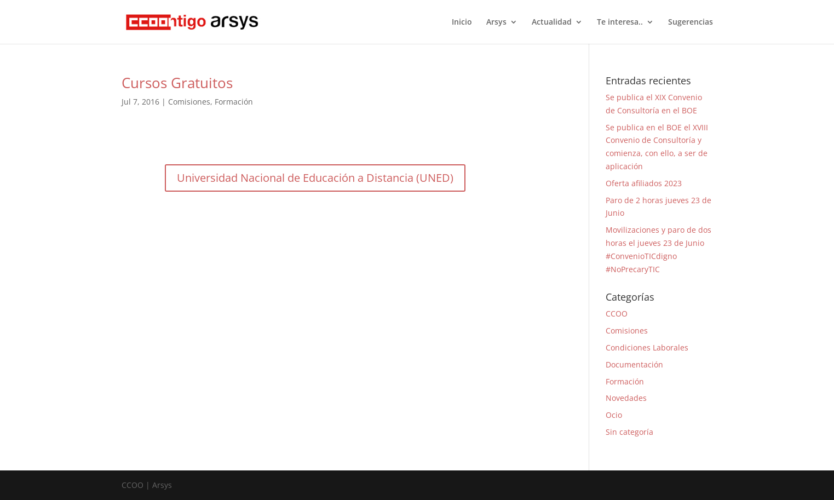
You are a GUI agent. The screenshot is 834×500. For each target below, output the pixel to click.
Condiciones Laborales (647, 347)
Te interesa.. (620, 22)
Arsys (496, 22)
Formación (234, 101)
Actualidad (552, 22)
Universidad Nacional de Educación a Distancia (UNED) (315, 177)
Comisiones (189, 101)
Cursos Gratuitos (177, 83)
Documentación (634, 364)
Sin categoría (629, 432)
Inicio (462, 22)
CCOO (617, 313)
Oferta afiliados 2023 (644, 183)
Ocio (614, 415)
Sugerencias (690, 22)
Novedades (626, 398)
